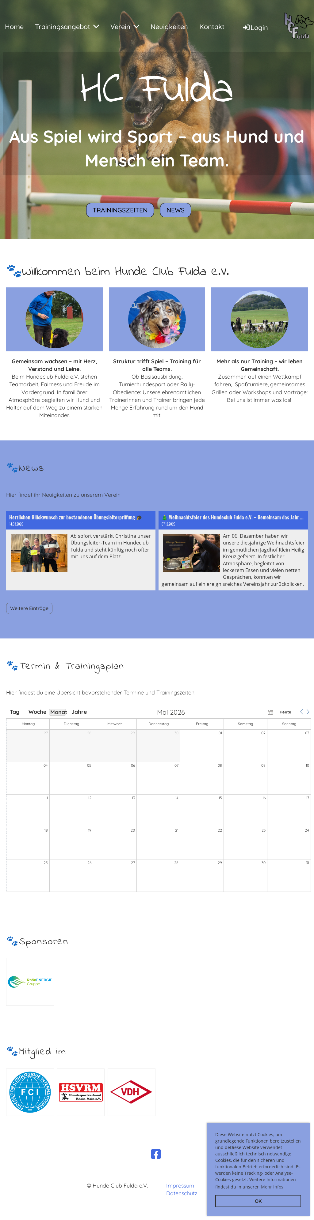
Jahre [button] (79, 712)
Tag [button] (14, 712)
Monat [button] (58, 712)
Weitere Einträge (29, 608)
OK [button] (258, 1201)
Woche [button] (36, 712)
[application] (158, 801)
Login (255, 27)
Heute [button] (285, 711)
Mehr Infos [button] (272, 1187)
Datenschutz (181, 1193)
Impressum (180, 1185)
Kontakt (211, 26)
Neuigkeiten (169, 26)
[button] (301, 712)
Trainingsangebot (67, 26)
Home (14, 26)
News (176, 210)
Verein (124, 26)
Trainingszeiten (120, 210)
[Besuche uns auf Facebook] (156, 1154)
